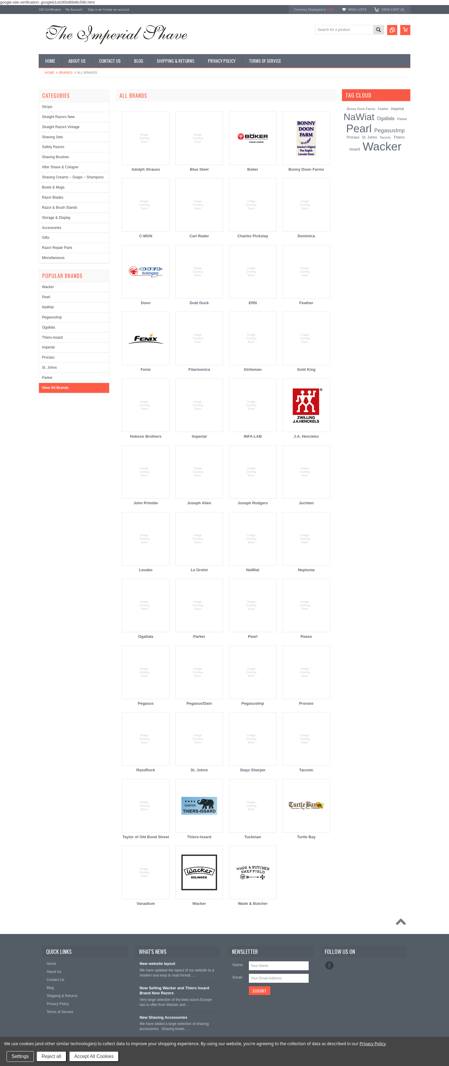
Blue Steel (199, 169)
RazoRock (145, 770)
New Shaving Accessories (163, 1017)
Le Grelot (199, 570)
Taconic (306, 770)
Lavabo (146, 570)
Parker (47, 378)
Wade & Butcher (253, 903)
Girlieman (253, 369)
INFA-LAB (253, 436)
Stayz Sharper (253, 770)
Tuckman (252, 837)
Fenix (146, 369)
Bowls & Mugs (53, 187)
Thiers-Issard (52, 337)
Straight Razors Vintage (61, 127)
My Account (73, 9)
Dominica (306, 236)
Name (238, 965)
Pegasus (145, 703)
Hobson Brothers (145, 436)
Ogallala (48, 327)
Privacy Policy (372, 1043)
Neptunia (306, 570)
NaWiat (48, 307)
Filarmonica (199, 369)
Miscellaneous (53, 258)
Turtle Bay (306, 837)
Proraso (48, 357)
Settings (20, 1056)
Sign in (93, 9)
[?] (379, 95)
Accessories (51, 228)
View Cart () (393, 9)
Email (237, 977)
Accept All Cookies (94, 1056)
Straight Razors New (58, 117)
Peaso (306, 636)
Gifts (45, 238)
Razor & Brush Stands (59, 207)
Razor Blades (52, 197)
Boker (252, 169)
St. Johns (49, 367)
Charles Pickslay (252, 236)
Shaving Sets (52, 137)
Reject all (51, 1056)
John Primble (146, 503)
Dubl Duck (199, 303)
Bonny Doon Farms (306, 169)
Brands (66, 72)
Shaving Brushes (55, 157)
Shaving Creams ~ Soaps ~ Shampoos (72, 177)
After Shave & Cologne (60, 167)
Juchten (306, 503)
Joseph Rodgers (253, 503)
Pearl (46, 297)
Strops (47, 107)
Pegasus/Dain (199, 703)
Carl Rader (199, 236)
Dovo (146, 303)
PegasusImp (52, 317)
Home (49, 72)
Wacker (48, 287)
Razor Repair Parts (57, 248)
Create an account (116, 9)
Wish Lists (357, 9)
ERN (253, 303)
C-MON (145, 236)
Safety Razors (53, 147)
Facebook (329, 965)
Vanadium (145, 903)
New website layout (157, 963)
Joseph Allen (199, 503)
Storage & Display (56, 218)
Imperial (48, 347)
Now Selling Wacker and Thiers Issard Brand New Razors (174, 990)
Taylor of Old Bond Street (146, 837)
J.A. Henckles (306, 436)
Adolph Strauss (145, 169)
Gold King (306, 369)
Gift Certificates (50, 9)
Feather (306, 303)
